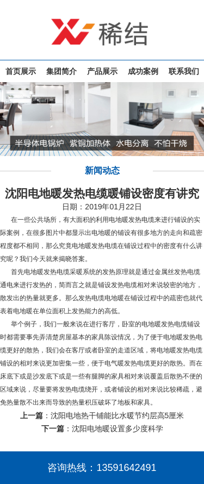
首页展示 (20, 71)
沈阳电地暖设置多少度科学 (117, 428)
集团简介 (61, 71)
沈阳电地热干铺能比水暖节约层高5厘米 (117, 415)
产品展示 (102, 71)
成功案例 (143, 71)
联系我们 (184, 71)
